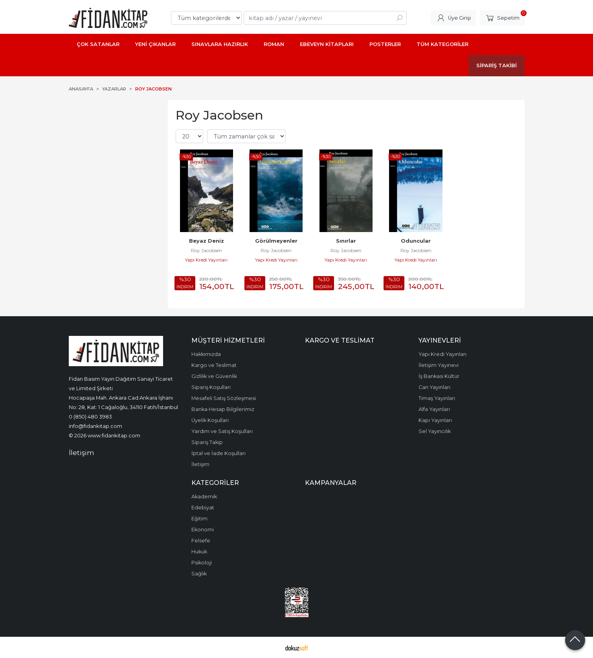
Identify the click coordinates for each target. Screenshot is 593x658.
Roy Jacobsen (206, 250)
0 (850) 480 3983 (90, 416)
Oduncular (416, 241)
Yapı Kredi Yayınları (206, 260)
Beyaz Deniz (206, 241)
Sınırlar (346, 241)
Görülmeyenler (276, 241)
